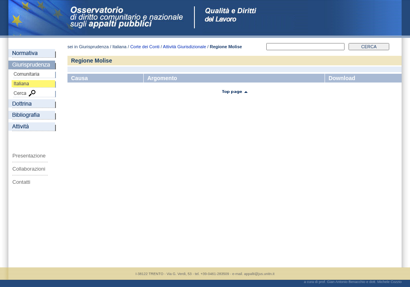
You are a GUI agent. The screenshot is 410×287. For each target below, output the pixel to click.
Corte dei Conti (144, 46)
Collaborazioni (28, 169)
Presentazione (29, 156)
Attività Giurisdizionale (184, 46)
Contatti (21, 182)
